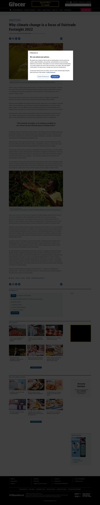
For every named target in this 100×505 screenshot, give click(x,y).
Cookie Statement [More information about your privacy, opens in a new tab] (50, 72)
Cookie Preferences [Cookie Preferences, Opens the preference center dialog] (43, 76)
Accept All (55, 76)
